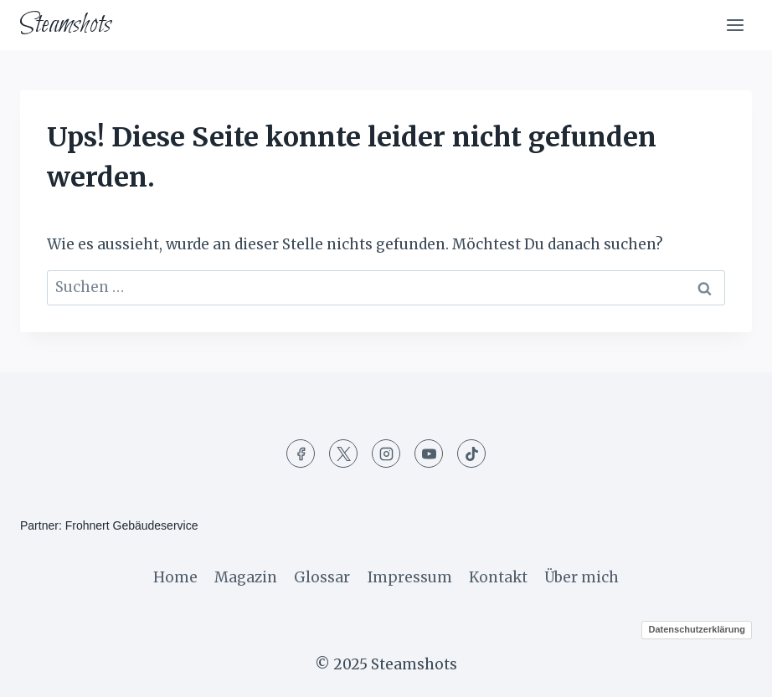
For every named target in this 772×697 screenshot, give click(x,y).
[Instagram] (386, 453)
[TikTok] (471, 453)
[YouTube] (428, 453)
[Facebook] (300, 453)
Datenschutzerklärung (696, 629)
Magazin (245, 577)
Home (175, 577)
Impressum (410, 577)
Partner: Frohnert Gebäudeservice (109, 525)
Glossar (322, 577)
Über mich (581, 577)
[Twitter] (343, 453)
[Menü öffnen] (735, 24)
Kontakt (498, 577)
